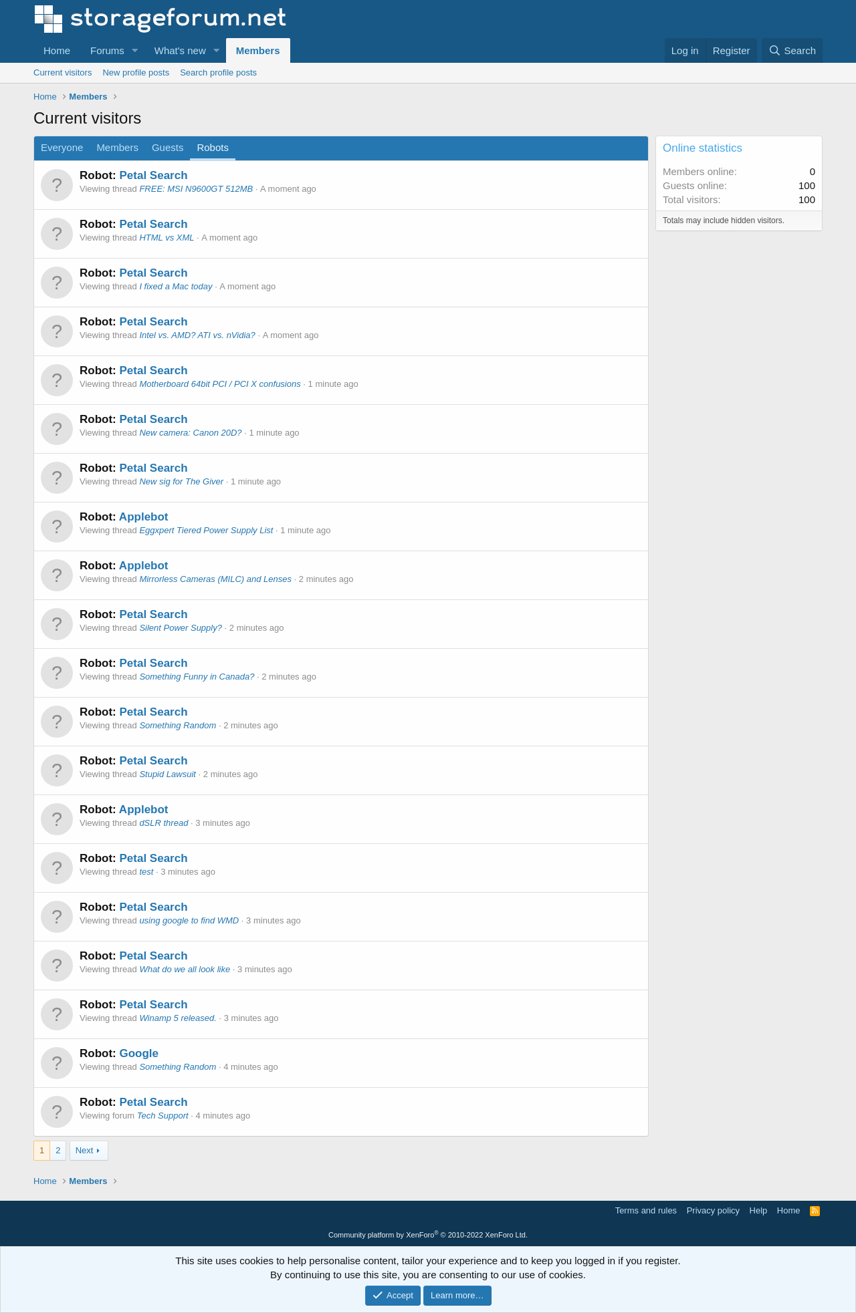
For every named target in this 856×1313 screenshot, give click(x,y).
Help (759, 1210)
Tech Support (163, 1116)
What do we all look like (184, 969)
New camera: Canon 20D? (190, 433)
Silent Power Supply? (180, 628)
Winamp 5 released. (178, 1018)
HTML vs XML (166, 238)
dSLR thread (163, 823)
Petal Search (153, 175)
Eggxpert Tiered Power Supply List (206, 530)
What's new (180, 50)
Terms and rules (646, 1210)
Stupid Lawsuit (167, 774)
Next (85, 1150)
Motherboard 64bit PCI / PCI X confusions (219, 384)
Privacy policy (713, 1210)
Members (258, 50)
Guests (168, 147)
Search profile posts (218, 72)
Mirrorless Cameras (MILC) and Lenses (215, 579)
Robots (213, 147)
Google (138, 1053)
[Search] (792, 50)
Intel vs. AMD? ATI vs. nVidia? (197, 335)
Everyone (62, 147)
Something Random (177, 725)
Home (56, 50)
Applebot (144, 516)
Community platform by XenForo (428, 1235)
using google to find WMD (189, 920)
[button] (135, 50)
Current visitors (62, 72)
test (146, 872)
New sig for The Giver (181, 481)
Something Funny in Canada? (196, 677)
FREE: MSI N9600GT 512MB (196, 189)
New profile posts (135, 72)
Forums (107, 50)
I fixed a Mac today (175, 286)
